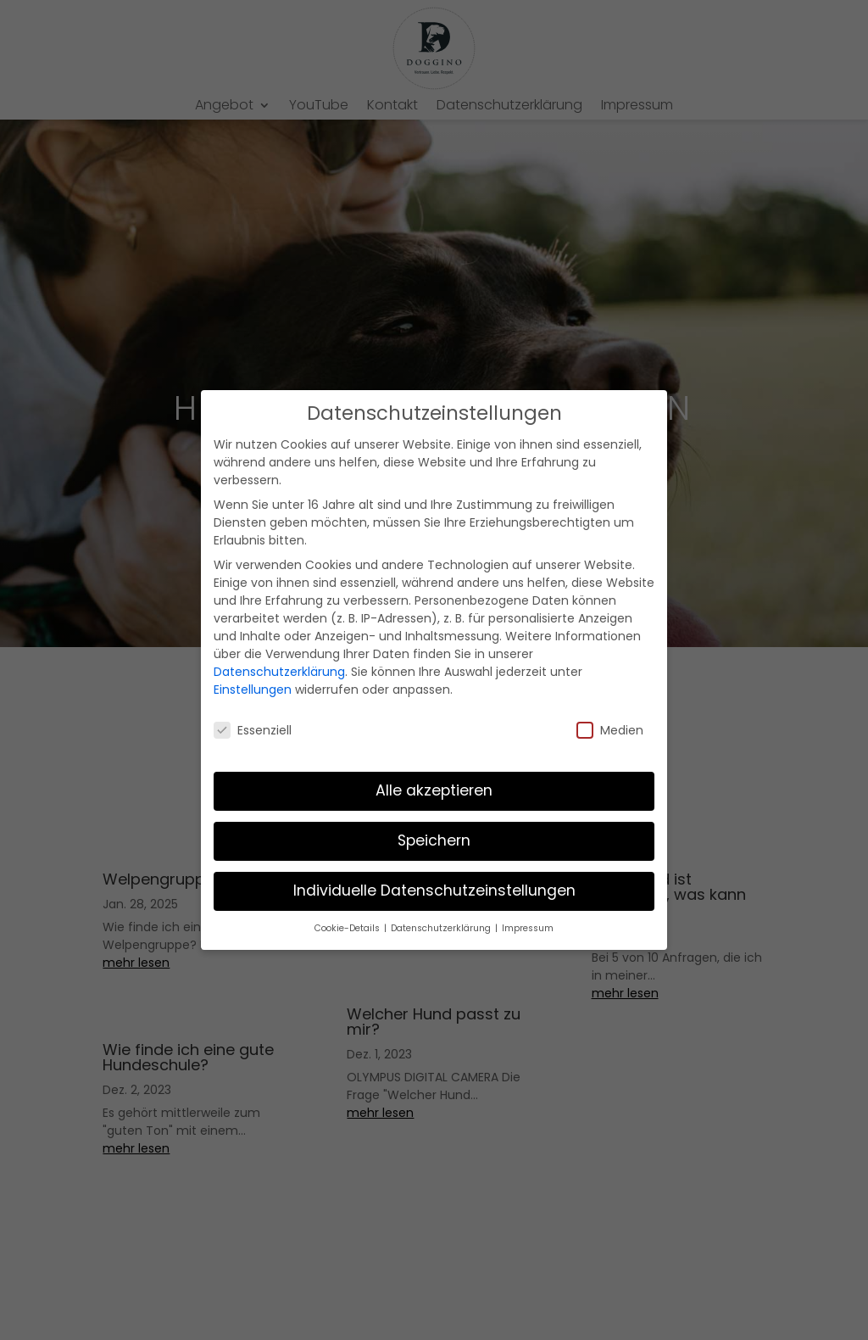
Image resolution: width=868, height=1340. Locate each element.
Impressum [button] (528, 928)
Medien (609, 730)
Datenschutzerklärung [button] (442, 928)
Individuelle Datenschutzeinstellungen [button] (434, 890)
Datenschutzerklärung (279, 671)
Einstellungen (253, 689)
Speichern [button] (434, 840)
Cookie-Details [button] (348, 928)
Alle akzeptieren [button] (434, 790)
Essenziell (253, 730)
